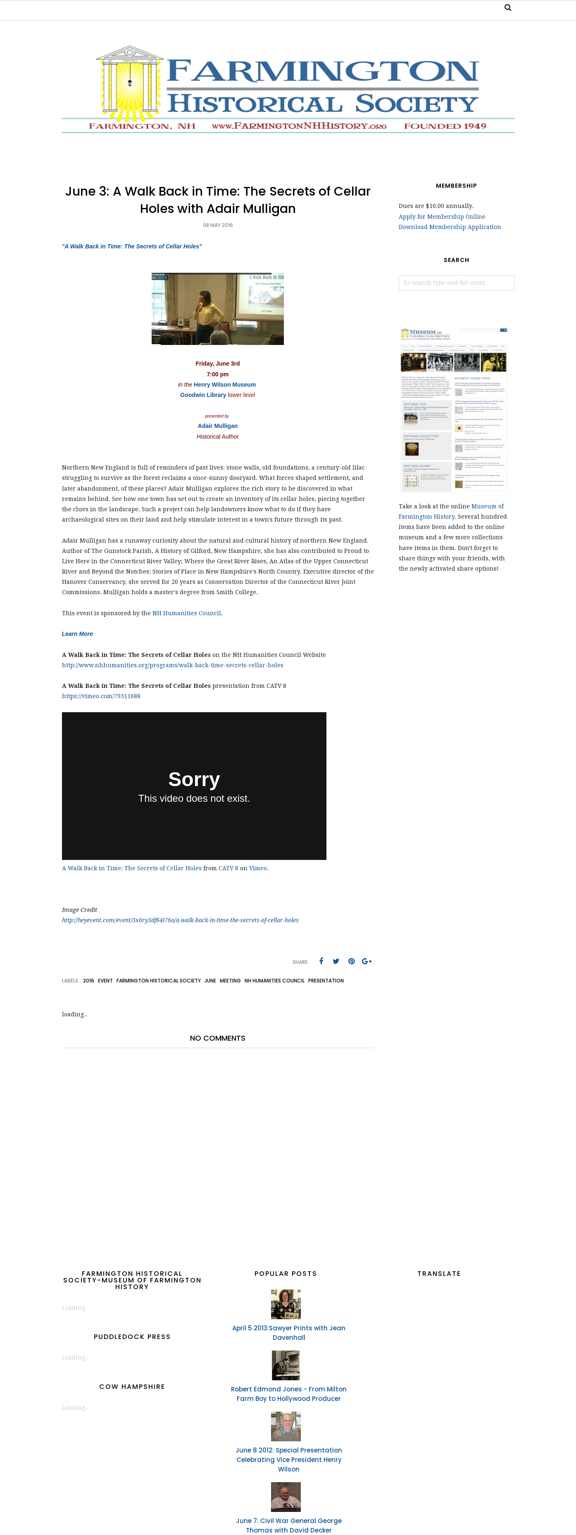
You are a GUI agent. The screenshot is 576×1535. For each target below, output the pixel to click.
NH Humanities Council (186, 613)
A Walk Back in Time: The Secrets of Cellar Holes (132, 868)
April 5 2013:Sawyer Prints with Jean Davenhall (288, 1333)
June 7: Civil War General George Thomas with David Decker (289, 1525)
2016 (88, 980)
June (210, 980)
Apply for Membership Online (442, 216)
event (105, 980)
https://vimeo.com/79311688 (101, 696)
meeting (230, 980)
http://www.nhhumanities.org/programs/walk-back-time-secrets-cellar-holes (172, 665)
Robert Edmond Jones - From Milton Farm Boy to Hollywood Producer (289, 1394)
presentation (326, 980)
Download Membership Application (450, 227)
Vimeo (258, 868)
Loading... (76, 1307)
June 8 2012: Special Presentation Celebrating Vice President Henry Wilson (289, 1460)
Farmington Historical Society (159, 980)
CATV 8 (228, 868)
